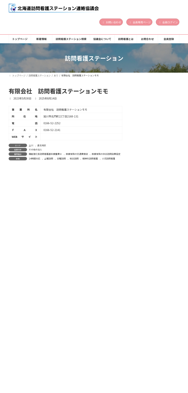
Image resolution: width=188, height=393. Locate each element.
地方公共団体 (159, 332)
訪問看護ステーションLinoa (151, 99)
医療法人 (157, 291)
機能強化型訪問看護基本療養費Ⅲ (45, 153)
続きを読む (167, 125)
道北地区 (41, 145)
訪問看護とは (129, 374)
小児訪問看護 (108, 158)
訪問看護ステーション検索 (71, 374)
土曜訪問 (48, 158)
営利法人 (157, 109)
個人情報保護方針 (23, 376)
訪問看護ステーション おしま (152, 281)
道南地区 (164, 145)
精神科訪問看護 (90, 158)
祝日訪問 (74, 158)
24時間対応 (34, 158)
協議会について (104, 374)
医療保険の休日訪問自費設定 (106, 153)
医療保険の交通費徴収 (77, 153)
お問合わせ (152, 374)
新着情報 (42, 374)
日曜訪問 (61, 158)
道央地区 (164, 105)
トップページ (20, 374)
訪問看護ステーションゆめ (150, 321)
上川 (31, 145)
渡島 (155, 145)
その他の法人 (35, 149)
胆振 (155, 105)
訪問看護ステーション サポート (154, 139)
